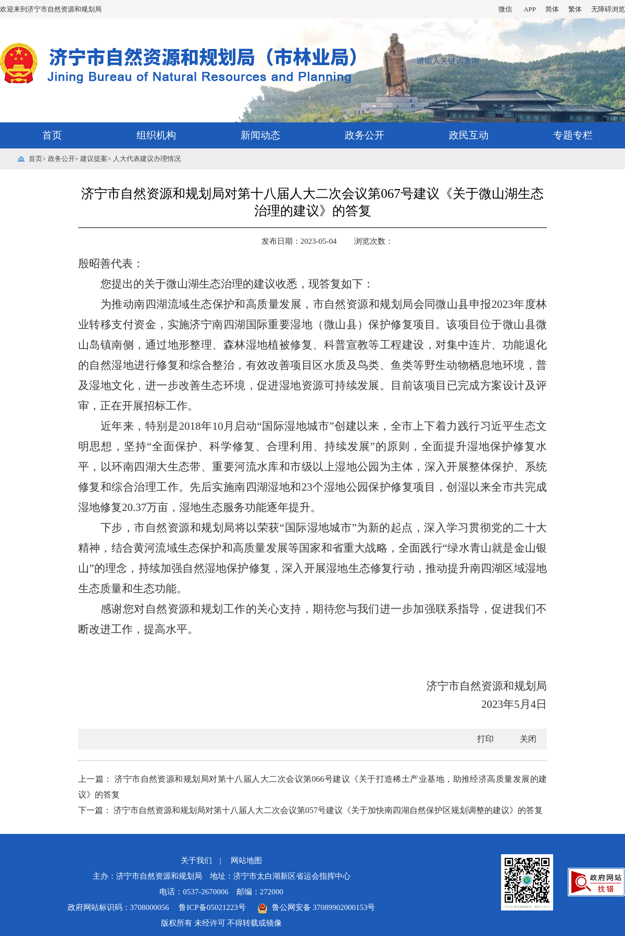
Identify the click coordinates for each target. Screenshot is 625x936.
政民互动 (469, 135)
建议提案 (93, 159)
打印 (485, 738)
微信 (505, 9)
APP (529, 9)
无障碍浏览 (608, 9)
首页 (52, 135)
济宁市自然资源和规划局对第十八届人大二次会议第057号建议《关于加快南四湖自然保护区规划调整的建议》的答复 (328, 810)
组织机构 (156, 135)
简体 (552, 9)
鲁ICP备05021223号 (213, 907)
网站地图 (246, 860)
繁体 (575, 9)
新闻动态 (260, 135)
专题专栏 (573, 135)
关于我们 (196, 860)
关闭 (528, 738)
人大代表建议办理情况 (147, 159)
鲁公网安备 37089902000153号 (316, 907)
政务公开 (364, 135)
